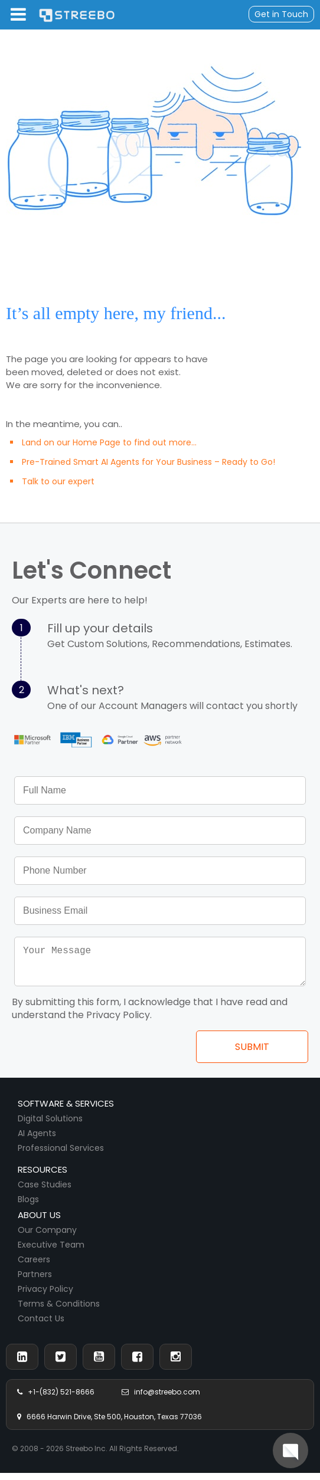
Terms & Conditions (59, 1311)
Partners (35, 1281)
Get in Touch (281, 14)
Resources (42, 1176)
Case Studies (44, 1191)
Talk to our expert (58, 481)
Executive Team (51, 1252)
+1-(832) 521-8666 (55, 1399)
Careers (34, 1266)
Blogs (28, 1206)
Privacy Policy (45, 1296)
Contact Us (41, 1325)
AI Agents (37, 1140)
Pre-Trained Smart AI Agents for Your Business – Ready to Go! (148, 462)
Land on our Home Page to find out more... (109, 442)
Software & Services (66, 1110)
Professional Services (61, 1155)
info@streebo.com (161, 1399)
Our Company (47, 1237)
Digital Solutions (50, 1125)
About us (39, 1222)
